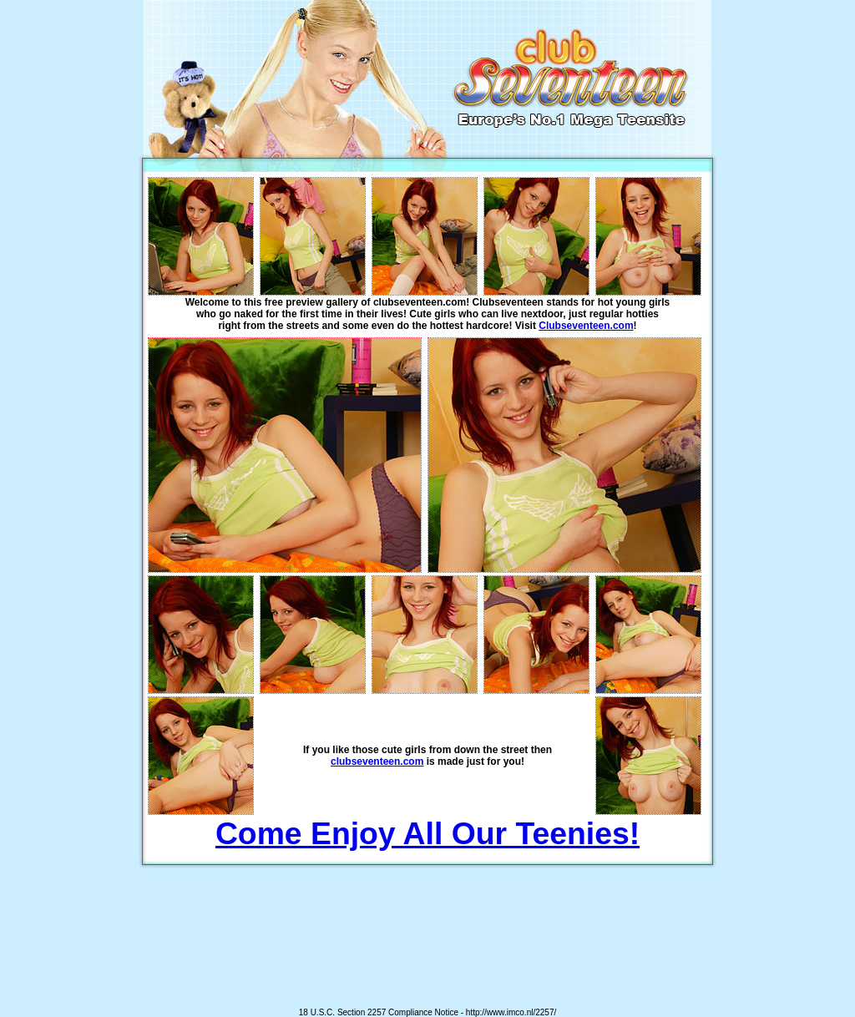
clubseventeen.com (377, 761)
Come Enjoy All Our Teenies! (427, 833)
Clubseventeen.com (586, 325)
